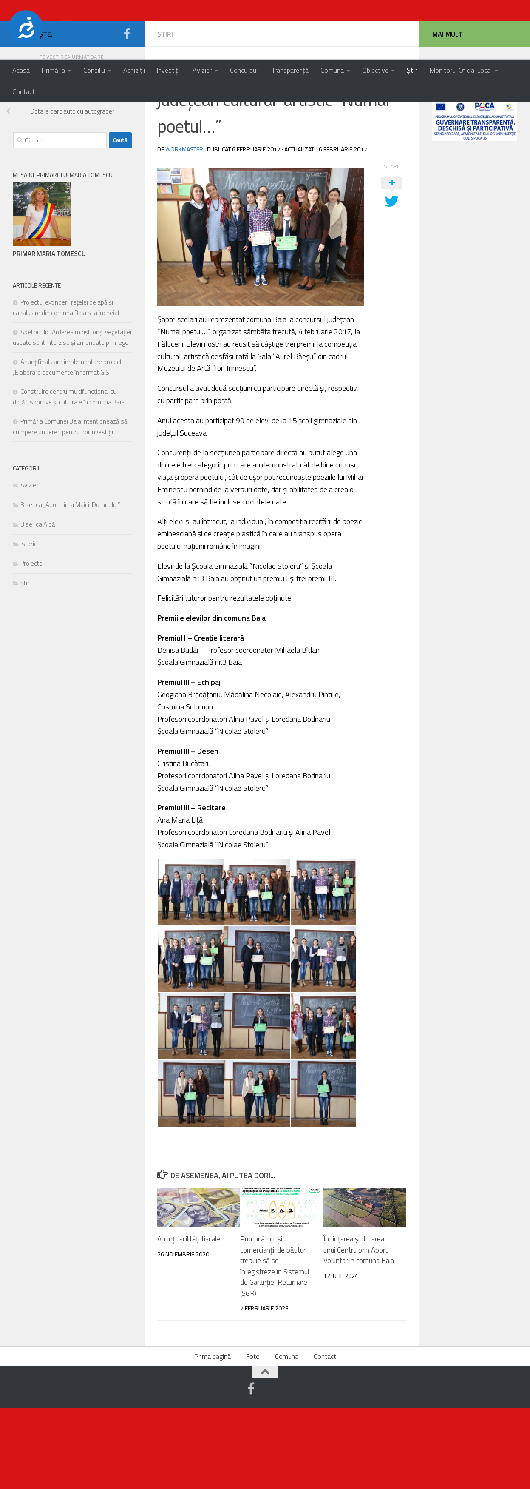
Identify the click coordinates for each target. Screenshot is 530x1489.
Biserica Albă (37, 605)
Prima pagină (212, 1437)
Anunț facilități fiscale (188, 1319)
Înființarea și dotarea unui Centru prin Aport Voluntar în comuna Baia (358, 1330)
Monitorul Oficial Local (461, 70)
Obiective (375, 70)
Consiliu (94, 70)
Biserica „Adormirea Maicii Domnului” (70, 585)
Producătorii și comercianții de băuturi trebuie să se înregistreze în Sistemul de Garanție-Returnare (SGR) (274, 1347)
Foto (253, 1437)
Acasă (21, 70)
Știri (412, 70)
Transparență (290, 70)
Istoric (28, 624)
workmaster (184, 229)
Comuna (332, 70)
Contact (23, 91)
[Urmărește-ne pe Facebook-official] (127, 114)
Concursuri (245, 70)
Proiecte (31, 644)
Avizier (202, 70)
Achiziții (134, 70)
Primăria (53, 70)
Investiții (169, 70)
